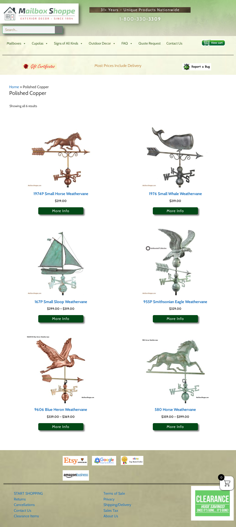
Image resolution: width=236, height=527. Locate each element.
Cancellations (24, 505)
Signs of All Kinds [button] (68, 43)
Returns (20, 499)
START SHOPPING (28, 493)
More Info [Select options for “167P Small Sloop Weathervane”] (60, 318)
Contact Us (174, 43)
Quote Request (150, 43)
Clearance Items (26, 516)
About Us (110, 516)
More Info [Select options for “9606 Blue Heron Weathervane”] (60, 427)
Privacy (109, 499)
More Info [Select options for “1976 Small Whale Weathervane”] (175, 211)
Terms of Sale (114, 493)
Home (14, 87)
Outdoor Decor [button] (102, 43)
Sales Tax (110, 510)
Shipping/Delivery (117, 505)
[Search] (59, 29)
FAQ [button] (127, 43)
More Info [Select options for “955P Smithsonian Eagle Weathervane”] (175, 318)
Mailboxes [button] (16, 43)
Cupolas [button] (40, 43)
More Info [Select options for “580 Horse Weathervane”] (175, 427)
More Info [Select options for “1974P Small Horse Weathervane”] (60, 211)
